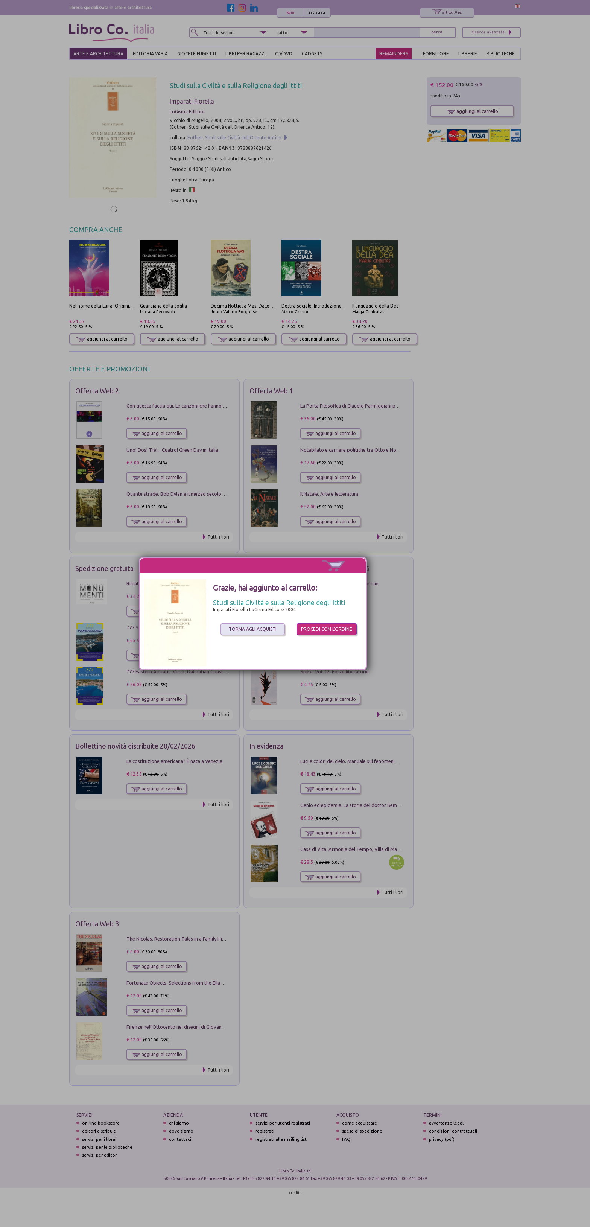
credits (295, 1192)
